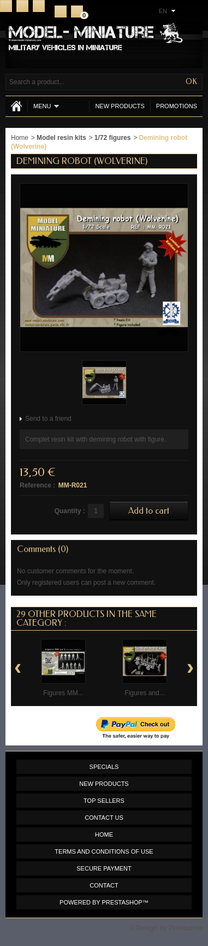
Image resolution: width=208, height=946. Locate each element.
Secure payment (103, 868)
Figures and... (144, 693)
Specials (104, 766)
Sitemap (38, 6)
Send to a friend (48, 418)
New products (119, 106)
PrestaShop (122, 902)
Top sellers (104, 800)
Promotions (176, 106)
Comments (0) (42, 549)
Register (60, 11)
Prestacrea (186, 928)
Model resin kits (61, 138)
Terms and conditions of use (104, 851)
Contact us (104, 817)
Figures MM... (63, 693)
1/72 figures (112, 138)
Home (6, 6)
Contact (22, 6)
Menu (46, 106)
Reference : (37, 485)
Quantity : (70, 511)
